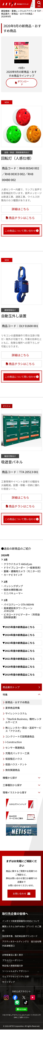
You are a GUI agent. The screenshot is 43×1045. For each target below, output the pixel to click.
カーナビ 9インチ (13, 575)
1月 (6, 600)
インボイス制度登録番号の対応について (20, 920)
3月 (6, 559)
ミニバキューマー (13, 593)
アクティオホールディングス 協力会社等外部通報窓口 (21, 943)
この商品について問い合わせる (21, 230)
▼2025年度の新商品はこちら (18, 627)
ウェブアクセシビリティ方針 (15, 976)
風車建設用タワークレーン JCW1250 (18, 609)
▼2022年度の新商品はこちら (18, 650)
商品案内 (5, 13)
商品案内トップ (11, 687)
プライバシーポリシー (12, 960)
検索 (39, 6)
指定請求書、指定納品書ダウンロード (20, 935)
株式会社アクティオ (15, 4)
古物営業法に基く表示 (12, 954)
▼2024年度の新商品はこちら (18, 635)
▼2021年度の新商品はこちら (18, 658)
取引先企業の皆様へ (15, 913)
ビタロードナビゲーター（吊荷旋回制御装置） (22, 616)
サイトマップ (8, 981)
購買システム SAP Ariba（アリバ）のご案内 (21, 928)
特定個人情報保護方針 (12, 965)
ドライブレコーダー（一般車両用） (23, 567)
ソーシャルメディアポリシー (15, 971)
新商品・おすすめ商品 (22, 13)
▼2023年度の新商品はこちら (18, 643)
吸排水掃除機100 (13, 589)
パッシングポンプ (13, 586)
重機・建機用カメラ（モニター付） (23, 571)
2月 (6, 581)
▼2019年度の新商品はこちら (18, 674)
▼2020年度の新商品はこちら (18, 666)
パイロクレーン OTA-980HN (19, 604)
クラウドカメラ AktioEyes (18, 564)
